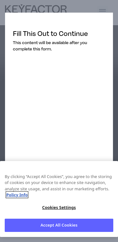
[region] (59, 199)
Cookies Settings (59, 207)
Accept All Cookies (59, 225)
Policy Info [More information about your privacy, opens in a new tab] (17, 195)
